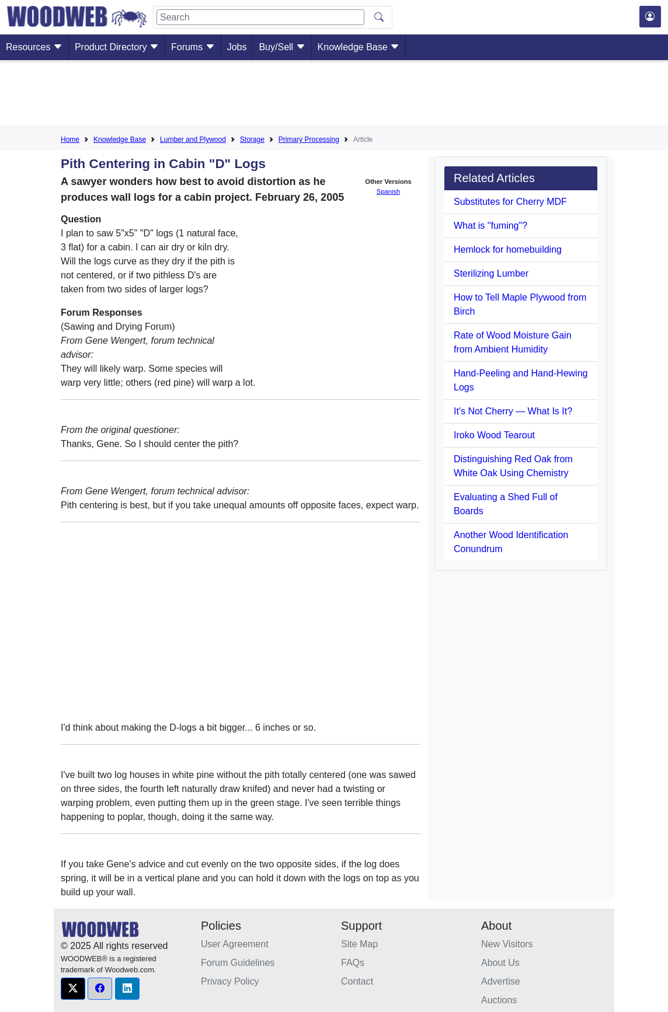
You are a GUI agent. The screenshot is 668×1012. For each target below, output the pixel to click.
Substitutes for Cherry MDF (510, 202)
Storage (252, 139)
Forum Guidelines (237, 963)
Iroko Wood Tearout (494, 435)
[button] (73, 989)
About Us (500, 963)
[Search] (260, 17)
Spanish (388, 191)
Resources (34, 47)
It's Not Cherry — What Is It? (513, 411)
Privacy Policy (230, 981)
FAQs (352, 963)
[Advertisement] (334, 95)
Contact (357, 981)
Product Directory (117, 47)
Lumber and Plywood (193, 139)
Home (70, 139)
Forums (193, 47)
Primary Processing (309, 139)
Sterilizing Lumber (491, 273)
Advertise (500, 981)
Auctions (499, 1000)
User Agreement (235, 944)
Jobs (237, 47)
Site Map (359, 944)
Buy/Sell (282, 47)
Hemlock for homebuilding (508, 249)
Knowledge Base (359, 47)
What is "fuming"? (490, 226)
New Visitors (507, 944)
